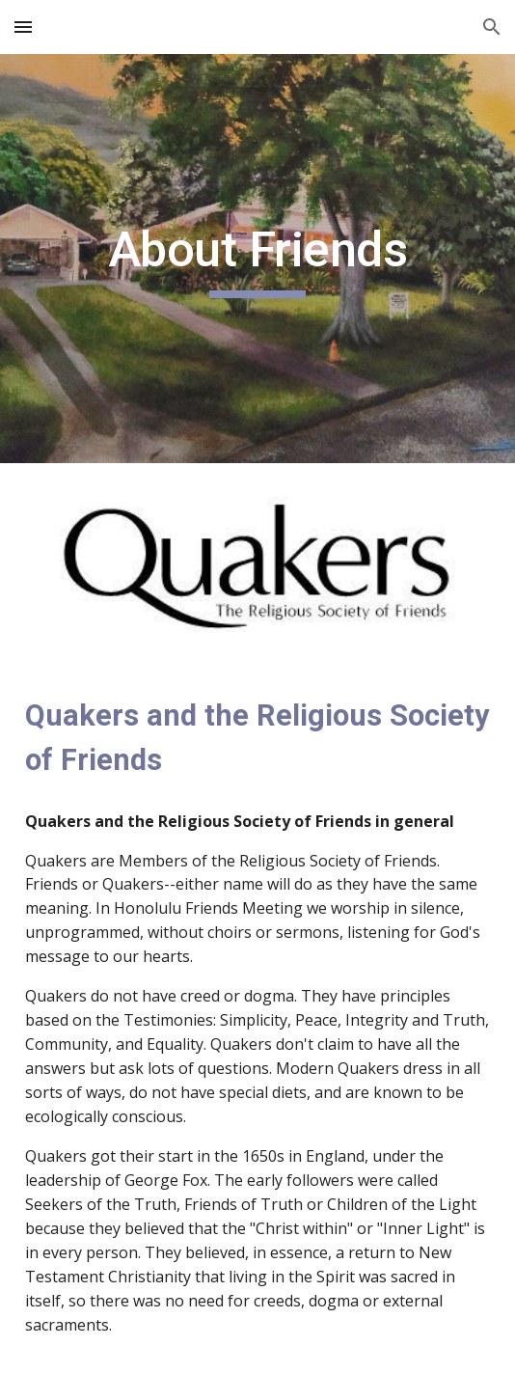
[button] (23, 26)
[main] (257, 258)
